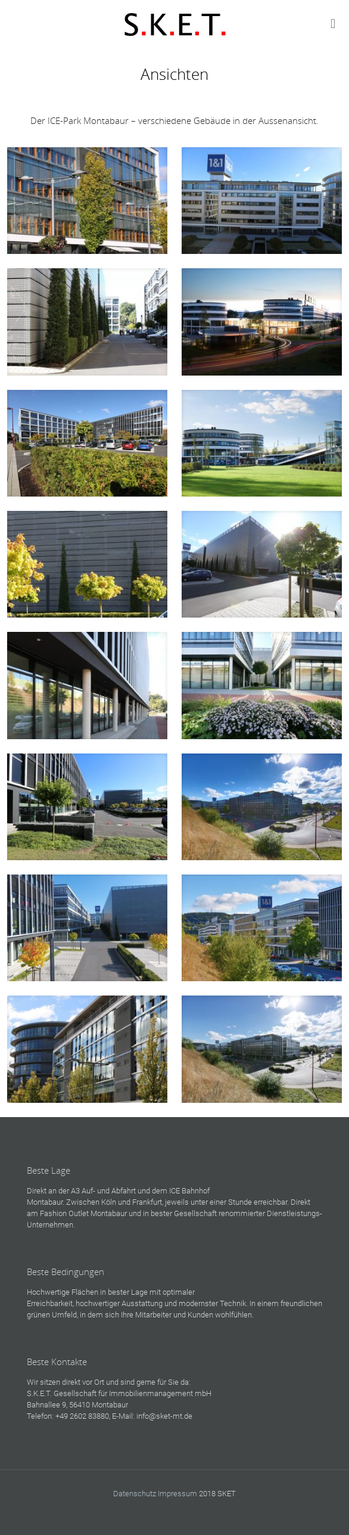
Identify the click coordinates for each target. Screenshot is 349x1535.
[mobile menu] (333, 24)
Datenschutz (134, 1493)
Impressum (177, 1493)
